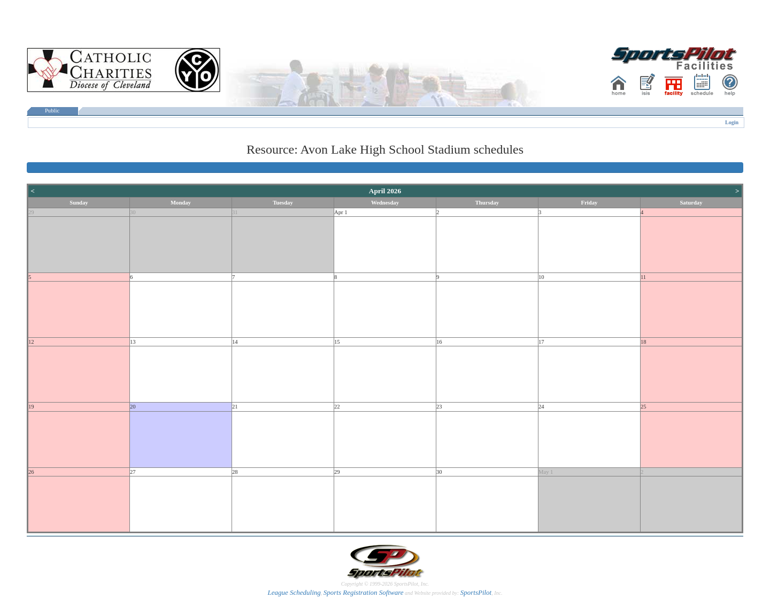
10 (541, 277)
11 (643, 277)
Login (731, 122)
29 (31, 212)
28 (235, 472)
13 (133, 342)
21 (235, 407)
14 (235, 342)
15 (337, 342)
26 (31, 472)
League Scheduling (293, 592)
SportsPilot (476, 592)
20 (133, 407)
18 (643, 342)
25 (643, 407)
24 (541, 407)
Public (52, 110)
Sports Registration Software (364, 592)
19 (31, 407)
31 (235, 212)
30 (133, 212)
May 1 (545, 472)
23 (439, 407)
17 (541, 342)
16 (439, 342)
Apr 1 (341, 212)
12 (31, 342)
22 (337, 407)
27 (133, 472)
